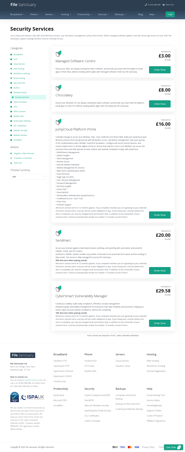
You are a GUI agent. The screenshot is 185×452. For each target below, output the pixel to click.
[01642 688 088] (152, 4)
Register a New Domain (22, 153)
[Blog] (140, 14)
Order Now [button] (160, 69)
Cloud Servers (17, 64)
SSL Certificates (18, 125)
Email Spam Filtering (20, 121)
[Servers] (50, 14)
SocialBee (16, 140)
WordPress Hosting (20, 73)
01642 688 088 (25, 383)
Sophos (15, 87)
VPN (13, 106)
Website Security (18, 130)
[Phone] (34, 14)
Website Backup (18, 135)
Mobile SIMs (17, 116)
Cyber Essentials (18, 102)
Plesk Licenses (18, 111)
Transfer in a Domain (21, 158)
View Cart (16, 163)
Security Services (20, 97)
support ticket (30, 380)
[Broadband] (17, 14)
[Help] (152, 14)
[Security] (103, 14)
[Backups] (120, 14)
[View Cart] (168, 4)
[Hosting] (66, 14)
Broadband (16, 54)
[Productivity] (84, 14)
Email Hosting (17, 78)
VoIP (13, 59)
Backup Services (18, 92)
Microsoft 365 (17, 83)
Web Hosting (17, 68)
